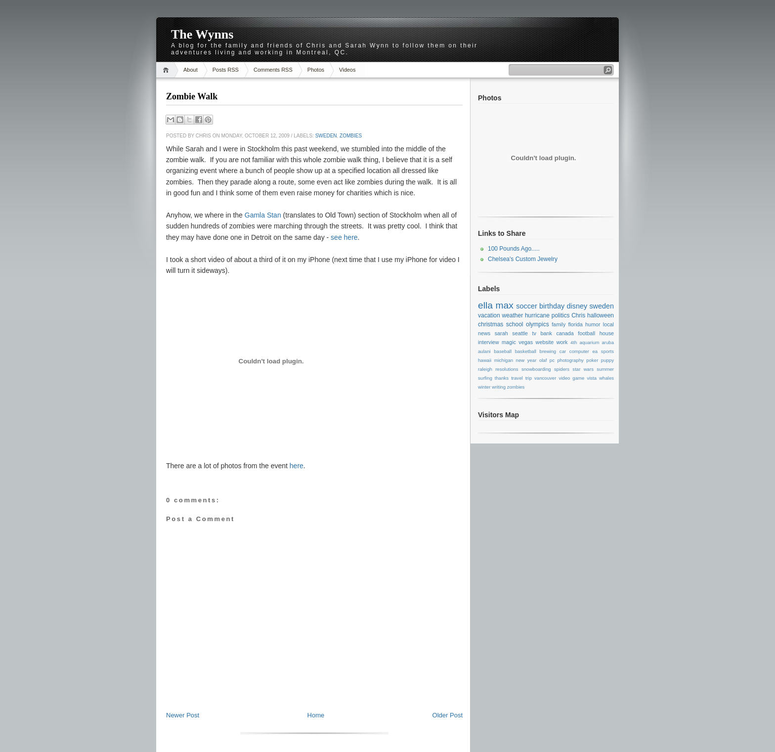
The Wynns (202, 34)
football (586, 333)
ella (485, 305)
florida (575, 324)
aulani (484, 351)
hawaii (484, 360)
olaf (543, 360)
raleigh (485, 369)
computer (579, 351)
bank (546, 333)
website (545, 342)
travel (516, 378)
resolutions (506, 369)
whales (606, 378)
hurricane (537, 315)
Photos (315, 70)
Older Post (447, 715)
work (562, 342)
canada (564, 333)
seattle (520, 333)
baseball (503, 351)
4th (573, 342)
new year (526, 360)
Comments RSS (273, 70)
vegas (525, 342)
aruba (608, 342)
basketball (525, 351)
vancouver (545, 378)
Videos (347, 70)
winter (484, 387)
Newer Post (182, 715)
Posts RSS (226, 70)
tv (534, 333)
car (563, 351)
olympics (537, 324)
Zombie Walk (191, 96)
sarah (501, 333)
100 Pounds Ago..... (514, 248)
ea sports (603, 351)
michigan (503, 360)
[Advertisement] (314, 689)
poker (592, 360)
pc (552, 360)
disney (577, 306)
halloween (600, 315)
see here (344, 237)
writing (499, 387)
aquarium (589, 342)
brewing (548, 351)
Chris (578, 315)
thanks (502, 378)
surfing (485, 378)
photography (570, 360)
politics (561, 315)
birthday (551, 306)
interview (488, 342)
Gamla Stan (263, 215)
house (607, 333)
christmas (490, 324)
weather (512, 315)
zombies (351, 135)
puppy (607, 360)
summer (605, 369)
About (190, 70)
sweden (326, 135)
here (296, 466)
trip (528, 378)
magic (509, 342)
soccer (526, 306)
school (514, 324)
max (504, 305)
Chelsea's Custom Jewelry (523, 259)
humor (593, 324)
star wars (583, 369)
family (558, 324)
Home (167, 70)
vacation (489, 315)
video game (571, 378)
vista (592, 378)
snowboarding (536, 369)
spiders (561, 369)
